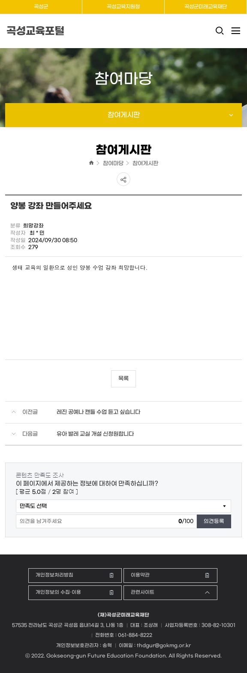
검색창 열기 (219, 35)
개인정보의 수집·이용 (58, 592)
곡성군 (41, 7)
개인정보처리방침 (54, 575)
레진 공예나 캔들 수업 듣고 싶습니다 (98, 412)
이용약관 (140, 575)
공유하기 (123, 179)
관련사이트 (142, 592)
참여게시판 (145, 163)
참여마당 (113, 163)
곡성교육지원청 (123, 7)
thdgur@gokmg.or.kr (164, 646)
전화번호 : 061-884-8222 (123, 635)
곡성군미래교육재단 (205, 7)
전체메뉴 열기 (235, 31)
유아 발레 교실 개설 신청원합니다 (95, 434)
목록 (123, 378)
